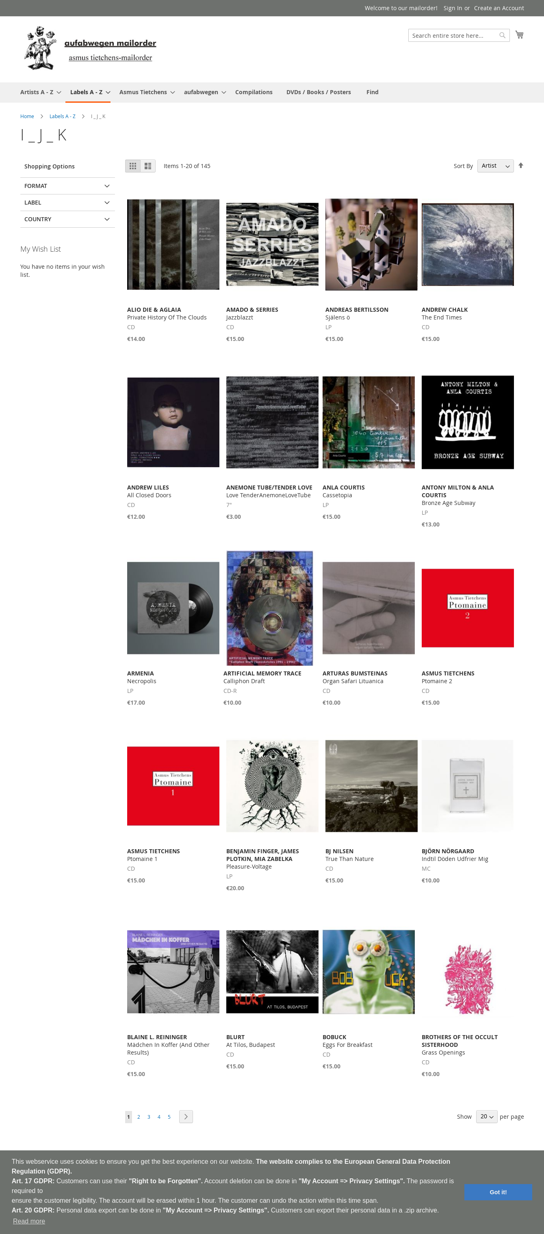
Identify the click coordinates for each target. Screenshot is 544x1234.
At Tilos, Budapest (250, 1040)
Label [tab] (32, 202)
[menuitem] (38, 91)
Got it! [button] (498, 1192)
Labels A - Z (63, 116)
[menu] (272, 92)
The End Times (445, 313)
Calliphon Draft (262, 677)
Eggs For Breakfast (348, 1040)
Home (27, 116)
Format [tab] (35, 186)
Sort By (463, 165)
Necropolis (141, 677)
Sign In (453, 8)
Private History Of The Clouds (167, 313)
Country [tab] (37, 219)
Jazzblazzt (252, 313)
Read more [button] (29, 1221)
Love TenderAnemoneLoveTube (269, 491)
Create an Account (499, 8)
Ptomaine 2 (448, 677)
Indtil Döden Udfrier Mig (455, 855)
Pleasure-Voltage (262, 858)
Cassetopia (344, 491)
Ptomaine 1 (153, 855)
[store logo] (90, 49)
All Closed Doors (149, 491)
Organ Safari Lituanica (355, 677)
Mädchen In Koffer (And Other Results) (168, 1044)
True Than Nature (349, 855)
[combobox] (459, 35)
